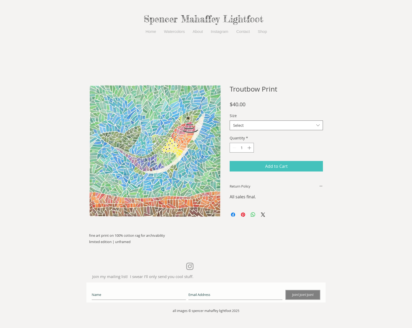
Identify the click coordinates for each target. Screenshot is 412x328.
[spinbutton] (241, 147)
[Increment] (249, 147)
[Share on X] (263, 214)
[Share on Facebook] (233, 214)
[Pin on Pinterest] (243, 214)
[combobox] (276, 125)
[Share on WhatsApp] (253, 214)
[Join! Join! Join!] (302, 295)
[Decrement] (233, 147)
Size (233, 115)
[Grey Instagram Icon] (190, 266)
